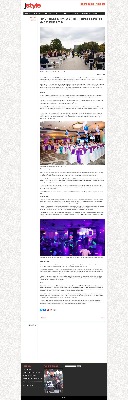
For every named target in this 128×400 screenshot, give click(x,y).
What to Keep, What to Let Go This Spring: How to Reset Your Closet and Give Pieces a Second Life (32, 374)
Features (57, 13)
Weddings (33, 19)
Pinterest (89, 4)
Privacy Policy (96, 13)
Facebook (82, 4)
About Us (27, 13)
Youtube (92, 4)
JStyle (34, 15)
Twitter (85, 4)
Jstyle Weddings (86, 13)
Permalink (33, 20)
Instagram (96, 4)
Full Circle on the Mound (29, 385)
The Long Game (27, 369)
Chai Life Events (47, 13)
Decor (76, 13)
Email (99, 4)
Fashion (64, 13)
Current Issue (36, 13)
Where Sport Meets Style (29, 383)
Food (71, 13)
